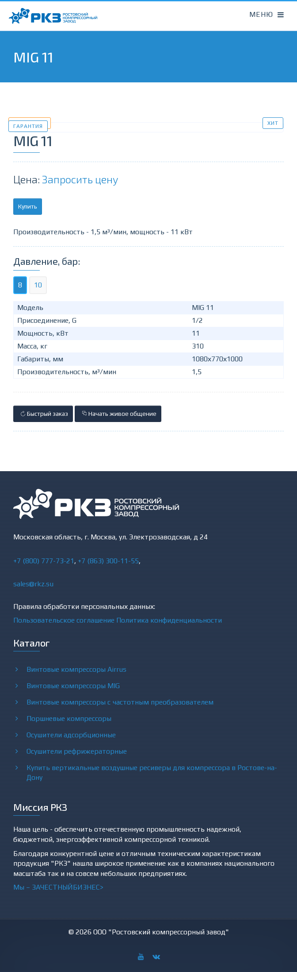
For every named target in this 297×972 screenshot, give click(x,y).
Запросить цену (80, 179)
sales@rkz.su (33, 584)
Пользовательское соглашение (63, 620)
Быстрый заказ (43, 413)
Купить (27, 206)
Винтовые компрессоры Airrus (76, 669)
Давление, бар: (46, 261)
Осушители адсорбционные (71, 734)
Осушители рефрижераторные (77, 751)
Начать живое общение (118, 413)
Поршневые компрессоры (69, 718)
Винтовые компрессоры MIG (73, 685)
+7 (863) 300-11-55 (108, 561)
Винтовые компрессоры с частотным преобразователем (120, 701)
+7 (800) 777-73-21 (43, 561)
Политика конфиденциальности (169, 620)
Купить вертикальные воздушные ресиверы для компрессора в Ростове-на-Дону (152, 772)
